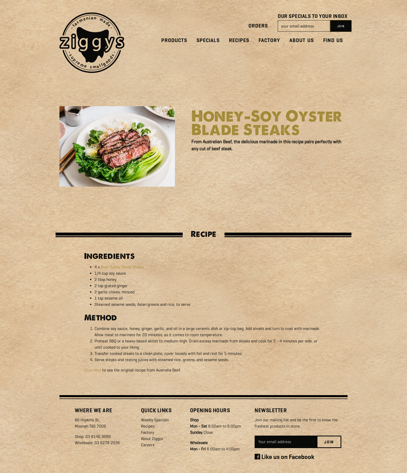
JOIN (341, 26)
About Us (301, 40)
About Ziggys (152, 438)
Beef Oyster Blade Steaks (122, 267)
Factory (269, 40)
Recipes (239, 40)
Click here (92, 370)
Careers (147, 444)
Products (174, 40)
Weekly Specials (155, 419)
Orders (258, 26)
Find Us (333, 40)
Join (329, 442)
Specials (208, 40)
